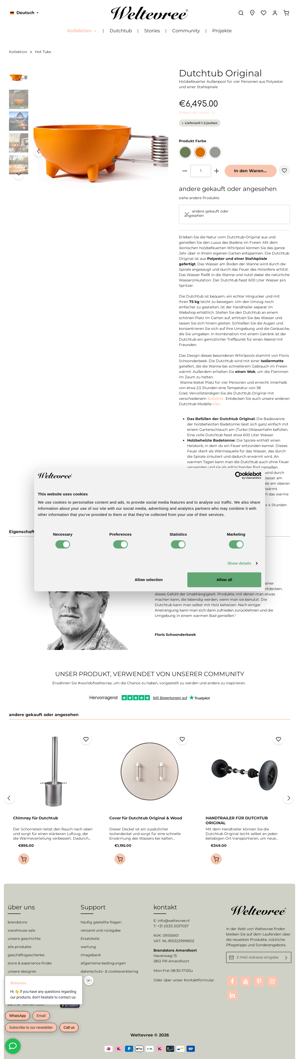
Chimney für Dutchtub (35, 818)
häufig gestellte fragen (101, 922)
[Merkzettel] (263, 13)
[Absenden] (286, 957)
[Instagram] (272, 981)
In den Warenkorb (253, 170)
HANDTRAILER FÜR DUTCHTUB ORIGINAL (237, 820)
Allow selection (149, 579)
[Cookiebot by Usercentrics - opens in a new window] (238, 475)
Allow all (224, 579)
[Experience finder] (252, 13)
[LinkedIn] (232, 995)
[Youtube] (245, 981)
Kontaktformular (199, 980)
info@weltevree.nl (174, 920)
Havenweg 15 (165, 955)
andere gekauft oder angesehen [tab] (44, 714)
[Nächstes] (163, 151)
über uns (21, 907)
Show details (239, 563)
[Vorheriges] (38, 151)
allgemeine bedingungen (103, 963)
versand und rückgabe (101, 930)
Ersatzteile (90, 938)
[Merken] (284, 170)
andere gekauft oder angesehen (206, 213)
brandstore (17, 922)
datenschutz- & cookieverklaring (109, 971)
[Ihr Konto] (275, 13)
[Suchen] (241, 13)
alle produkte (19, 946)
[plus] (217, 171)
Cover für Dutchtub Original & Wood (145, 818)
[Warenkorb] (286, 13)
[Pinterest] (259, 981)
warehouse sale (21, 930)
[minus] (185, 171)
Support (93, 907)
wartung (88, 946)
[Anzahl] (200, 171)
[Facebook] (232, 981)
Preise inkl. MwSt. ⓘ (197, 112)
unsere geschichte (24, 938)
